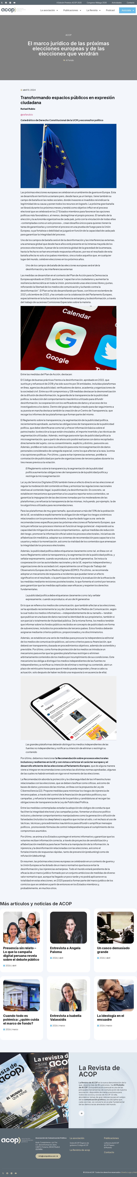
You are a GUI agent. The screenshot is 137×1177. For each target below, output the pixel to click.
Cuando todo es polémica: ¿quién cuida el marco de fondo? (21, 1019)
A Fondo (70, 60)
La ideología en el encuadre (110, 1017)
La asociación (49, 10)
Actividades (117, 3)
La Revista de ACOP (111, 1143)
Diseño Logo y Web (129, 1172)
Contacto (130, 3)
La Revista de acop (80, 1150)
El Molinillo (108, 1148)
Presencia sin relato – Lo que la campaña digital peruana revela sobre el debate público (21, 953)
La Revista (94, 10)
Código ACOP (82, 1145)
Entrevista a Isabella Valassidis (65, 1017)
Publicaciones (72, 10)
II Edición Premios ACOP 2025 (69, 3)
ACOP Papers (109, 1145)
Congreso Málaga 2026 (97, 3)
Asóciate (128, 10)
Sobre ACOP (74, 1143)
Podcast (110, 10)
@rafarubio (27, 114)
